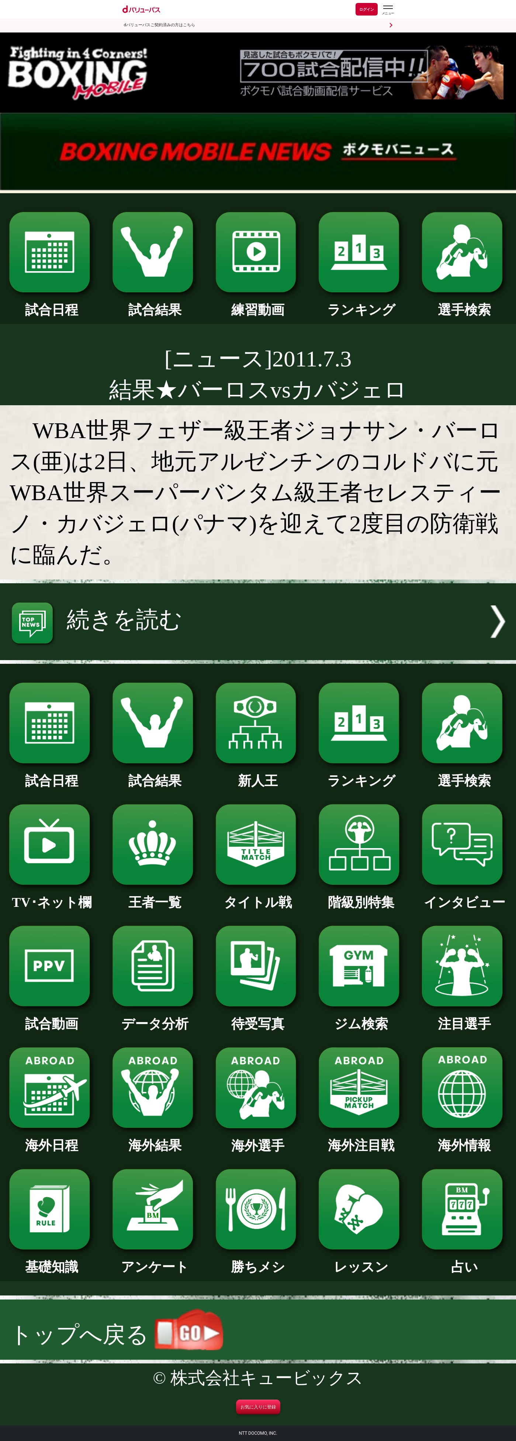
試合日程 (51, 303)
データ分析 (155, 1017)
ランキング (361, 303)
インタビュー (464, 896)
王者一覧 (155, 896)
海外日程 (51, 1139)
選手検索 (464, 303)
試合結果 (155, 303)
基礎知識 (51, 1260)
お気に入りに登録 (258, 1407)
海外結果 (155, 1139)
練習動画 (258, 303)
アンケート (155, 1260)
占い (464, 1260)
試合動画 (51, 1017)
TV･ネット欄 (51, 896)
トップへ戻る (116, 1334)
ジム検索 (361, 1017)
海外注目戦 (361, 1139)
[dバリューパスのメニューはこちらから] (387, 10)
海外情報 (464, 1139)
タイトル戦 (258, 896)
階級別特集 (361, 896)
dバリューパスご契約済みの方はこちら (159, 25)
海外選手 (258, 1139)
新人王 (258, 774)
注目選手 (464, 1017)
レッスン (361, 1260)
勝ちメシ (258, 1260)
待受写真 (258, 1017)
